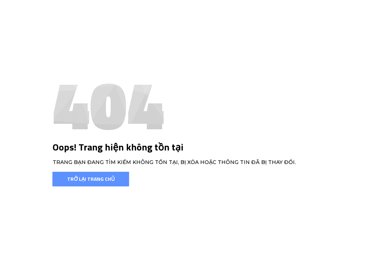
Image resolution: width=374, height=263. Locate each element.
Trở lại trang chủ (91, 179)
